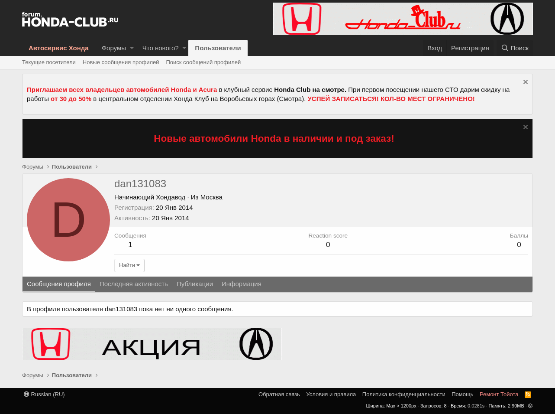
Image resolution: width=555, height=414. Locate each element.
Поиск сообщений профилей (203, 62)
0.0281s (476, 405)
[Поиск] (515, 48)
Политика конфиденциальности (403, 394)
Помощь (462, 394)
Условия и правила (331, 394)
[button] (132, 48)
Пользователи (218, 48)
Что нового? (160, 48)
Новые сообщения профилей (121, 62)
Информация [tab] (241, 283)
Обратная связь (279, 394)
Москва (211, 197)
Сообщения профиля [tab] (59, 283)
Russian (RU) (44, 394)
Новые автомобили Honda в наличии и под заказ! (274, 138)
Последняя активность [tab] (134, 283)
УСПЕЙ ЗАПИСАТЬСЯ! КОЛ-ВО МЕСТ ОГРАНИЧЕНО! (391, 98)
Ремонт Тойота (499, 394)
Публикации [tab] (195, 283)
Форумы (114, 48)
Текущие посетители (49, 62)
